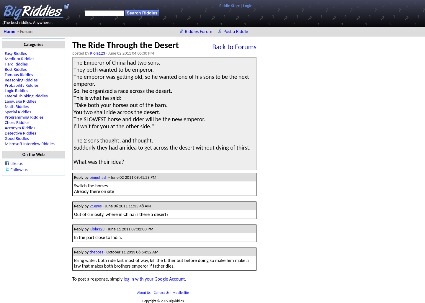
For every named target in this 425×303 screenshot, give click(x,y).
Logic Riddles (16, 90)
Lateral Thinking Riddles (26, 96)
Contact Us (162, 293)
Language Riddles (20, 101)
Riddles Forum (199, 31)
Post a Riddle (235, 31)
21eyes (96, 206)
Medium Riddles (19, 58)
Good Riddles (17, 138)
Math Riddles (17, 106)
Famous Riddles (19, 74)
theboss (96, 252)
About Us (144, 293)
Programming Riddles (24, 117)
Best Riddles (16, 69)
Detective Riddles (20, 133)
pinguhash (98, 177)
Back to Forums (234, 46)
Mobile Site (181, 293)
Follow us (18, 169)
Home (10, 31)
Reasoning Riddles (21, 80)
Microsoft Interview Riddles (30, 143)
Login (247, 5)
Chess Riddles (17, 122)
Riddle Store (229, 5)
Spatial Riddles (18, 111)
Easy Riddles (16, 53)
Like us (16, 163)
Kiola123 (97, 53)
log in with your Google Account (154, 279)
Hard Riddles (16, 64)
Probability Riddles (22, 85)
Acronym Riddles (20, 127)
